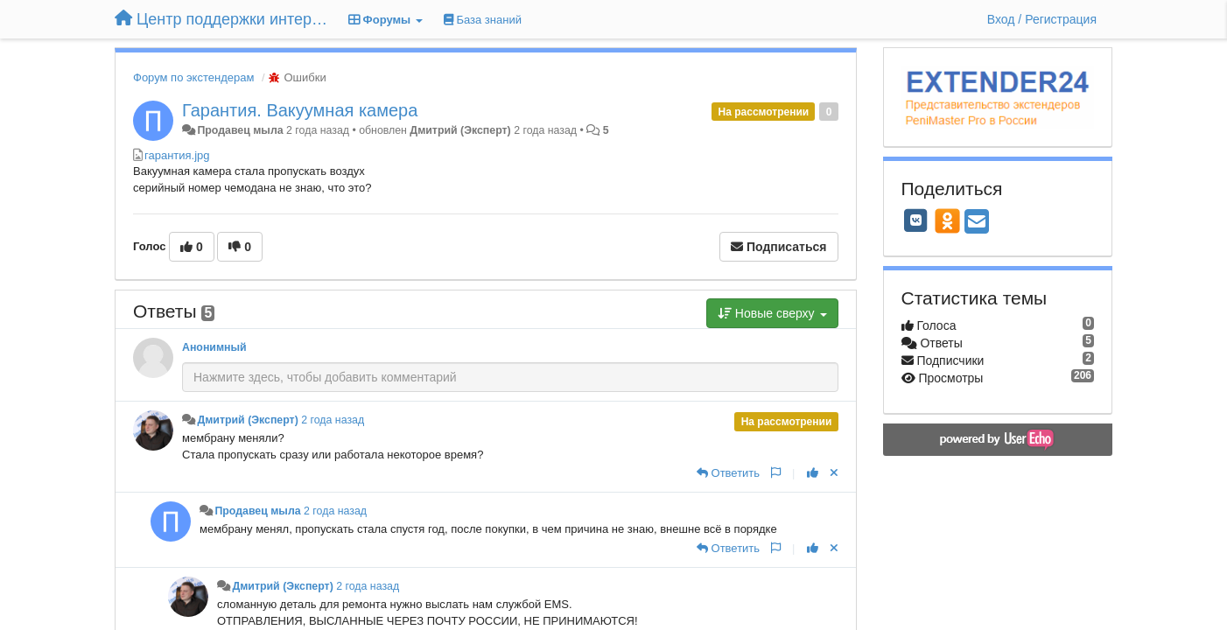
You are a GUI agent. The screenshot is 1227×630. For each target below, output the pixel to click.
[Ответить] (728, 473)
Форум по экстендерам (193, 77)
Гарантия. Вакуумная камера (299, 110)
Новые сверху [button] (772, 313)
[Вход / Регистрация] (1042, 19)
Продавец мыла (240, 130)
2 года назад (332, 420)
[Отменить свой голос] (834, 473)
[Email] (976, 222)
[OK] (947, 220)
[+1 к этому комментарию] (812, 473)
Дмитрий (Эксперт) (460, 130)
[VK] (916, 220)
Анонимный (214, 347)
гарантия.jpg (177, 155)
